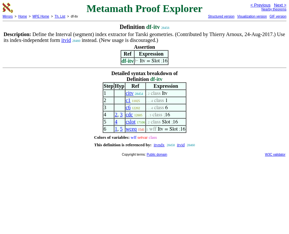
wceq (131, 129)
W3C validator (275, 154)
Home (22, 16)
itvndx (159, 144)
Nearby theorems (273, 9)
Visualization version (252, 16)
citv (130, 93)
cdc (129, 114)
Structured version (221, 16)
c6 (128, 107)
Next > (280, 5)
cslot (131, 121)
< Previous (260, 5)
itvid (66, 40)
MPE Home (41, 16)
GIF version (277, 16)
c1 (128, 100)
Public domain (157, 154)
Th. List (60, 16)
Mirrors (8, 16)
